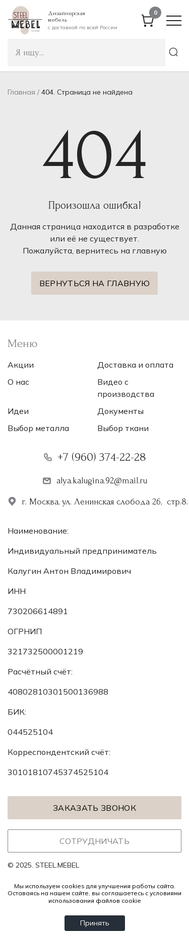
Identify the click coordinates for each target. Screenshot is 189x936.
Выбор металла (38, 428)
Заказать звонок (94, 808)
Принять (94, 922)
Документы (120, 411)
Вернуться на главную (94, 283)
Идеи (18, 411)
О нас (18, 382)
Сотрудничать (94, 841)
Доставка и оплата (135, 365)
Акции (21, 365)
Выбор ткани (123, 428)
